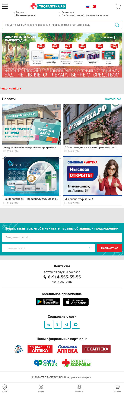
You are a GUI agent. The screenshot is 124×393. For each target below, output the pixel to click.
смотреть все (113, 99)
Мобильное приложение (62, 294)
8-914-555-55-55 (64, 276)
